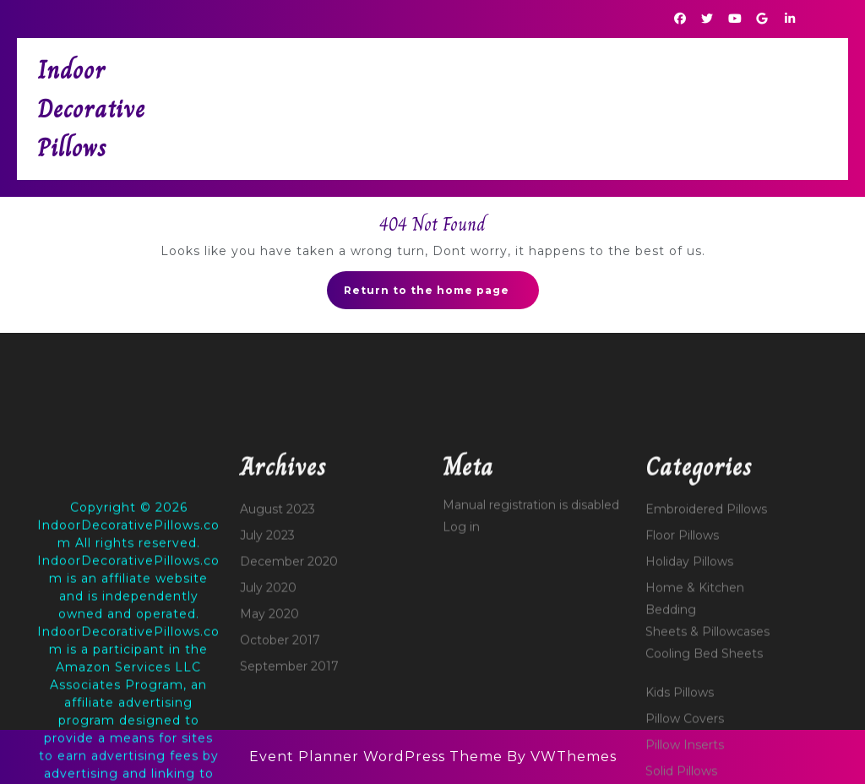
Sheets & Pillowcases (707, 769)
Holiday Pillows (689, 699)
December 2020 (289, 699)
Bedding (670, 747)
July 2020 (268, 725)
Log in (461, 664)
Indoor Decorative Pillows (91, 109)
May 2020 (269, 752)
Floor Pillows (682, 673)
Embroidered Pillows (706, 647)
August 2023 (277, 647)
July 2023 (267, 673)
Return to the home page (441, 294)
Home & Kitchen (694, 725)
